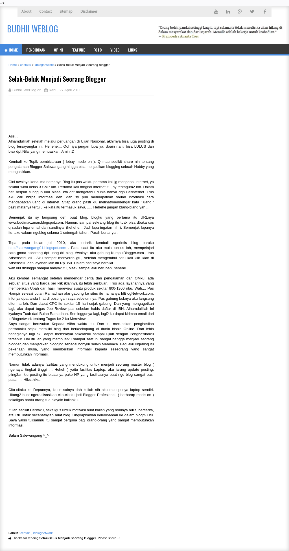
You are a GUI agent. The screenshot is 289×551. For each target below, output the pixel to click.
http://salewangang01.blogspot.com (37, 248)
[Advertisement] (53, 114)
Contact (45, 11)
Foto (97, 50)
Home (11, 50)
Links (132, 50)
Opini (58, 50)
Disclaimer (88, 11)
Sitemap (66, 11)
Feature (78, 50)
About (26, 11)
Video (115, 50)
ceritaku (25, 533)
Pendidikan (35, 50)
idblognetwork (43, 533)
